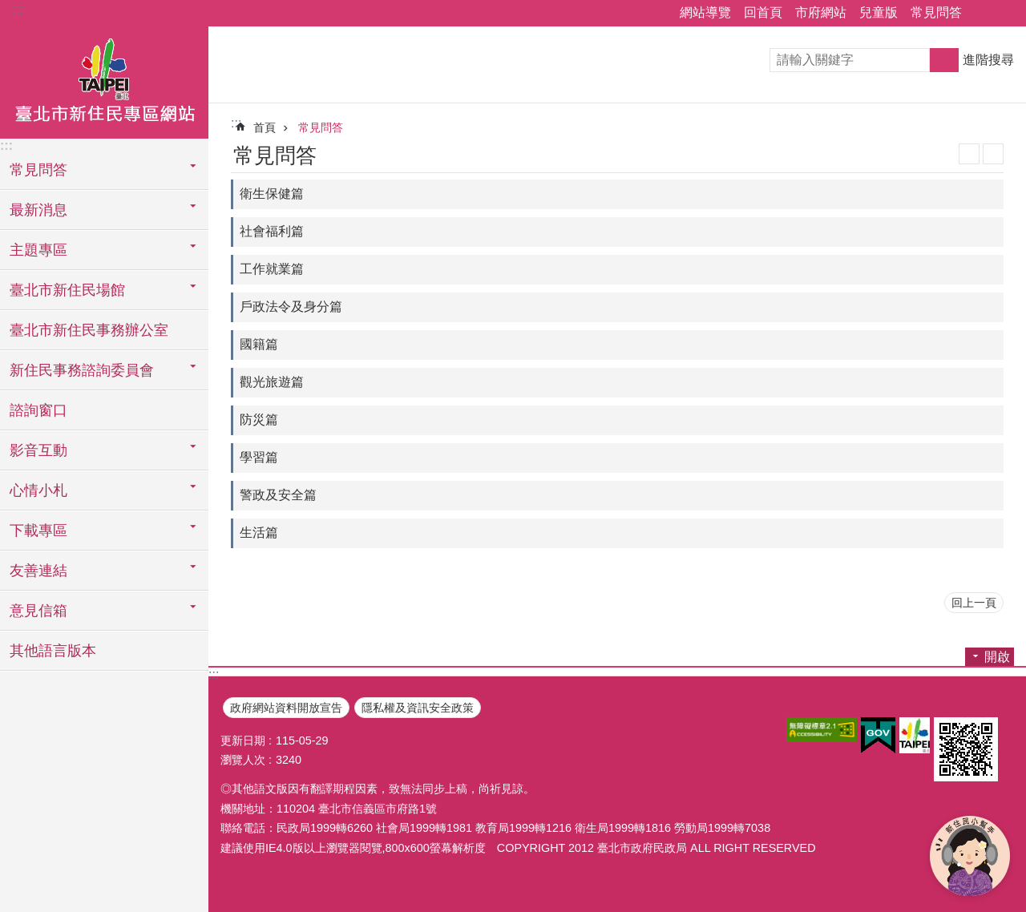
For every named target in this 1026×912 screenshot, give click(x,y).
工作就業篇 (272, 269)
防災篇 (259, 419)
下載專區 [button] (38, 531)
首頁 (264, 127)
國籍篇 (259, 344)
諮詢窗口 (38, 410)
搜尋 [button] (944, 60)
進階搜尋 (988, 60)
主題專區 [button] (38, 250)
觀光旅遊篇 (272, 382)
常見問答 (936, 12)
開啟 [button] (997, 657)
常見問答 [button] (38, 170)
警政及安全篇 (278, 495)
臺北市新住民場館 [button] (67, 290)
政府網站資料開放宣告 (286, 707)
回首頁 (763, 12)
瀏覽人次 (242, 759)
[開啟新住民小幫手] (970, 856)
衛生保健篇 (272, 193)
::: (17, 9)
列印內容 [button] (993, 153)
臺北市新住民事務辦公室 (89, 330)
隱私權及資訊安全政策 (418, 707)
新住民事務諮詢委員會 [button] (82, 370)
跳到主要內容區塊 (8, 8)
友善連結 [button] (38, 571)
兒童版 (878, 12)
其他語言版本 (53, 651)
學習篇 (259, 457)
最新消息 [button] (38, 210)
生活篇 (259, 532)
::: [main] (236, 123)
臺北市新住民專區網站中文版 (104, 82)
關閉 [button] (982, 13)
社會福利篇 (272, 231)
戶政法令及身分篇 (291, 306)
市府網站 (820, 12)
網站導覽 (705, 12)
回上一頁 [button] (973, 602)
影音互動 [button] (38, 450)
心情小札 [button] (38, 490)
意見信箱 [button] (38, 611)
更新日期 (242, 740)
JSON (969, 153)
